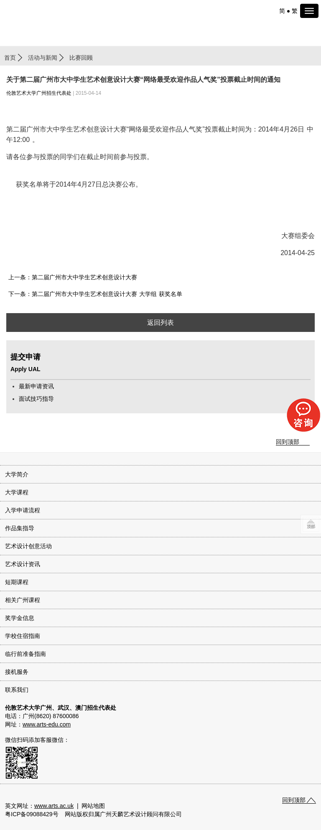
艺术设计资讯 (22, 564)
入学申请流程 (22, 510)
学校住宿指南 (22, 636)
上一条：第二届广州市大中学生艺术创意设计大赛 (72, 277)
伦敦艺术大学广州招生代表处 (38, 93)
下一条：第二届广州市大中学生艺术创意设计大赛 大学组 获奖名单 (95, 294)
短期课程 (16, 582)
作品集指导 (19, 528)
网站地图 (93, 805)
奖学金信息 (19, 618)
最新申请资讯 (36, 386)
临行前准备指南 (25, 653)
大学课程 (16, 492)
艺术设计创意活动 (28, 546)
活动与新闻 (42, 57)
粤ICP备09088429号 (32, 814)
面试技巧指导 (36, 398)
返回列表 (160, 322)
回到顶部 (287, 441)
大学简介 (16, 474)
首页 (10, 57)
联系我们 (16, 689)
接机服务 (16, 671)
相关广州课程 (22, 600)
